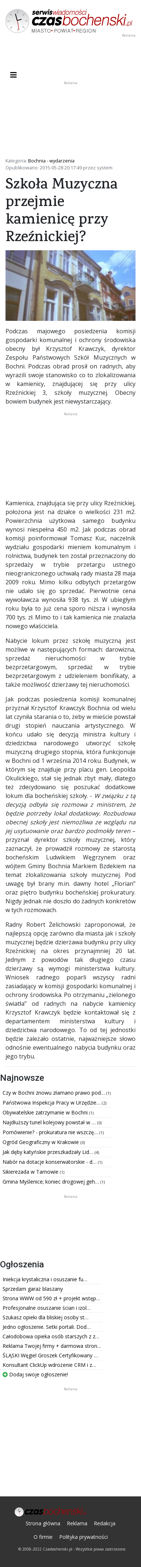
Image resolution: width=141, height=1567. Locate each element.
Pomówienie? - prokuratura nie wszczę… (51, 1132)
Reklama (77, 1523)
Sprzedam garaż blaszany (33, 1288)
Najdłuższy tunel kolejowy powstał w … (50, 1122)
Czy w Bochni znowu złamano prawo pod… (54, 1092)
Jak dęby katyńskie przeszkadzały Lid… (49, 1151)
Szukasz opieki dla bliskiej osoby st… (45, 1317)
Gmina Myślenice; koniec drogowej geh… (51, 1181)
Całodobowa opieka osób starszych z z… (51, 1336)
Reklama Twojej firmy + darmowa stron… (52, 1345)
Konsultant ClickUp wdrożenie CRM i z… (49, 1364)
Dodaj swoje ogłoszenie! (35, 1374)
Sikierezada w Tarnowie (31, 1171)
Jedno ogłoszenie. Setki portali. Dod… (47, 1326)
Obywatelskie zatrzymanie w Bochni (46, 1112)
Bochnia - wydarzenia (51, 160)
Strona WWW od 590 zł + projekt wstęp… (51, 1298)
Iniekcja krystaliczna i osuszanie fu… (45, 1279)
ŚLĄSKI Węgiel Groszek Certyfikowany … (50, 1355)
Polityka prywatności (83, 1536)
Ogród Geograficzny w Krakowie (41, 1142)
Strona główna (43, 1523)
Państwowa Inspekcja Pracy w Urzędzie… (52, 1102)
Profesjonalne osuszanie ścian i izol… (47, 1307)
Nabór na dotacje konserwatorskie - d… (50, 1161)
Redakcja (104, 1523)
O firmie (43, 1536)
